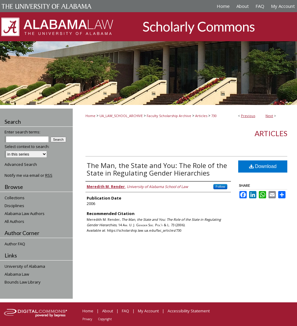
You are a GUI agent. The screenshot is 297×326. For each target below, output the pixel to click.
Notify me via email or (28, 175)
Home (90, 115)
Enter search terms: (22, 132)
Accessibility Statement (189, 311)
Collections (15, 197)
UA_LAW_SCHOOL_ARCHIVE (121, 115)
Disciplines (14, 205)
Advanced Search (21, 164)
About (107, 311)
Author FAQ (15, 244)
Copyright (105, 319)
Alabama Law (17, 274)
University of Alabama (25, 266)
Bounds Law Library (23, 282)
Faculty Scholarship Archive (169, 115)
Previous (248, 115)
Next (269, 115)
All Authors (14, 221)
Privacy (87, 319)
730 (214, 115)
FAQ (125, 311)
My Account (148, 311)
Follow (220, 186)
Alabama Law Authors (25, 213)
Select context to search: (27, 146)
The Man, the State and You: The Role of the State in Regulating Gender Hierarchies (157, 169)
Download (263, 166)
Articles (201, 115)
